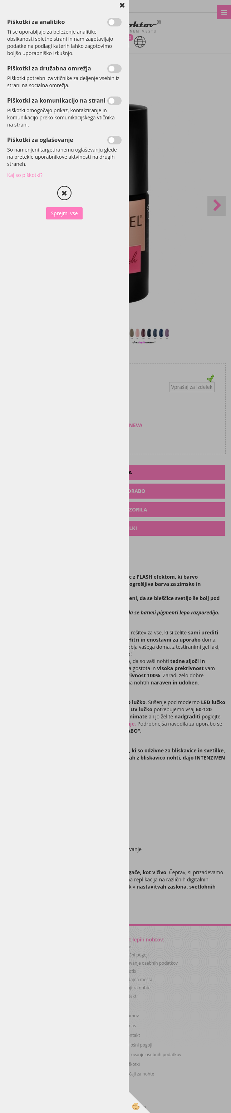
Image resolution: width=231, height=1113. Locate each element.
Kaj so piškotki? (25, 175)
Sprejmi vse (64, 213)
